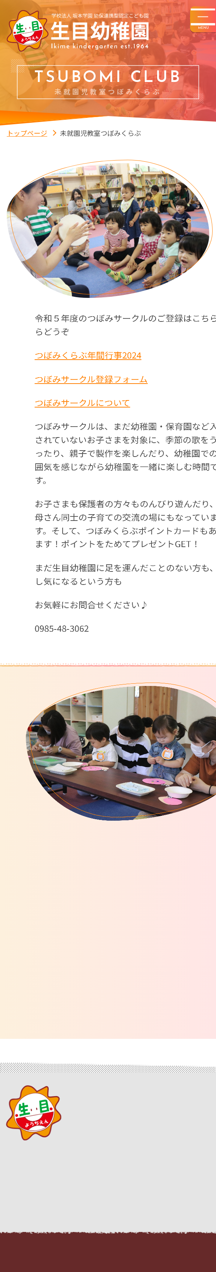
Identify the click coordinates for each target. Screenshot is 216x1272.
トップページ (27, 133)
